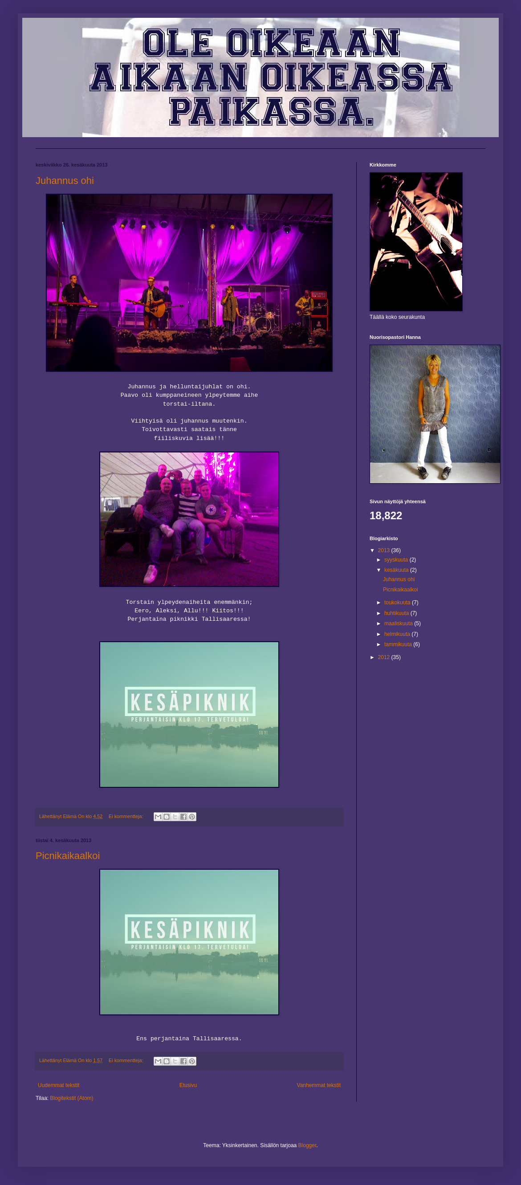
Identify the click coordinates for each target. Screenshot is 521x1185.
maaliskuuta (399, 623)
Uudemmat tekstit (58, 1085)
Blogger (307, 1145)
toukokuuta (398, 602)
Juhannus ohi (65, 180)
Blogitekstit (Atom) (71, 1098)
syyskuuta (397, 560)
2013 (384, 550)
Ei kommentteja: (126, 816)
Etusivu (188, 1085)
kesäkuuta (397, 570)
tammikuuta (398, 644)
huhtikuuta (397, 613)
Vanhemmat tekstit (319, 1085)
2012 (384, 657)
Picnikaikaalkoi (68, 855)
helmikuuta (397, 634)
